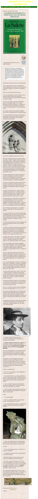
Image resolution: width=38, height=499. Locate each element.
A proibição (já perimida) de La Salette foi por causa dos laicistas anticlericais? (15, 15)
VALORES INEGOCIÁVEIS (5, 8)
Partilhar (4, 490)
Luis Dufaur (23, 60)
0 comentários (12, 489)
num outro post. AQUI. (20, 288)
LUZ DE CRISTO (12, 8)
